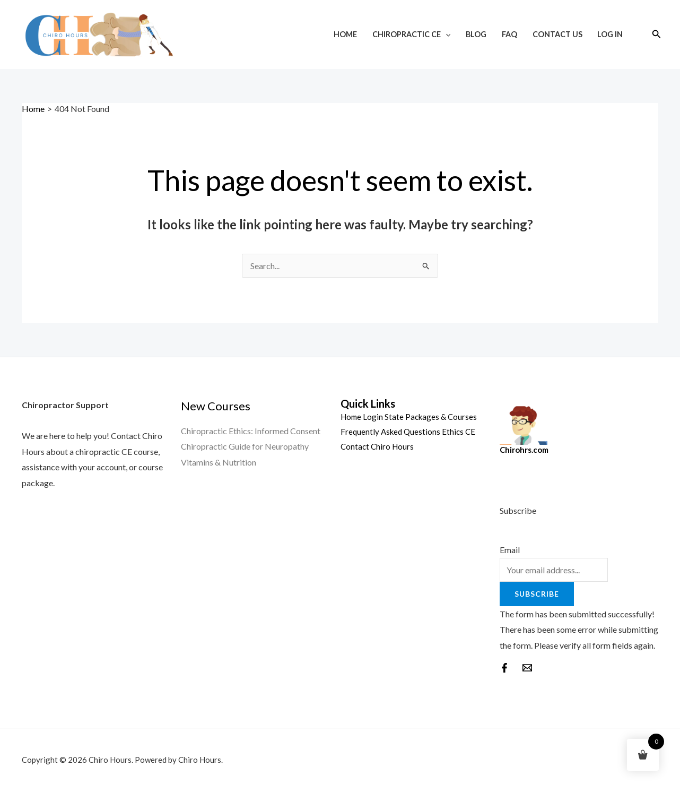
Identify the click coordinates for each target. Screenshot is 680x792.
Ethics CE (458, 431)
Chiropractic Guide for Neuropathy (245, 446)
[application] (446, 34)
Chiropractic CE (411, 34)
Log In (610, 34)
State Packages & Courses (431, 416)
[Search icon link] (656, 34)
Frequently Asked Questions (390, 431)
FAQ (509, 34)
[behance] (527, 668)
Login (373, 416)
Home (345, 34)
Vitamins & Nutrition (218, 462)
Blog (476, 34)
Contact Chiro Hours (377, 446)
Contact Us (557, 34)
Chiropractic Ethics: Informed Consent (250, 431)
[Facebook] (504, 668)
